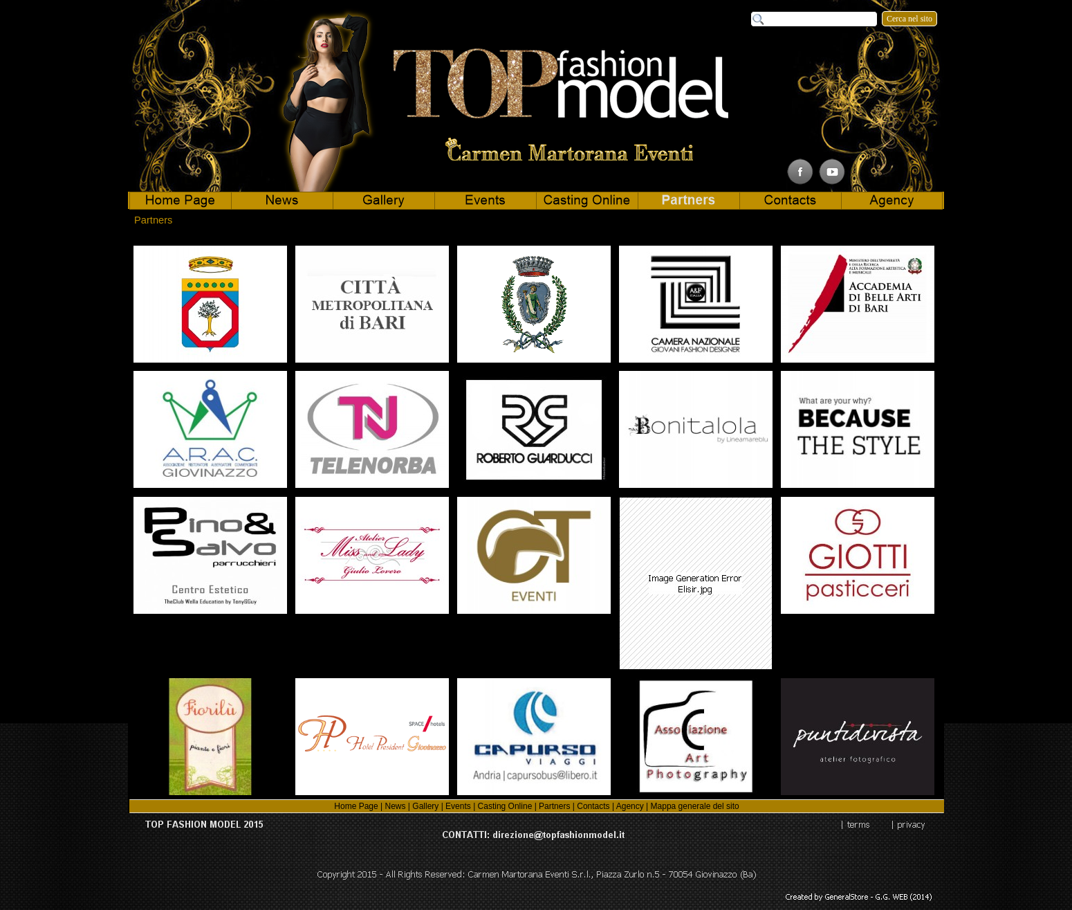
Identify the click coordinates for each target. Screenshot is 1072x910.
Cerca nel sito (909, 19)
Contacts (593, 806)
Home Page (356, 806)
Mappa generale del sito (695, 806)
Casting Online (505, 806)
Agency (630, 806)
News (395, 806)
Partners (554, 806)
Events (458, 806)
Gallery (425, 806)
